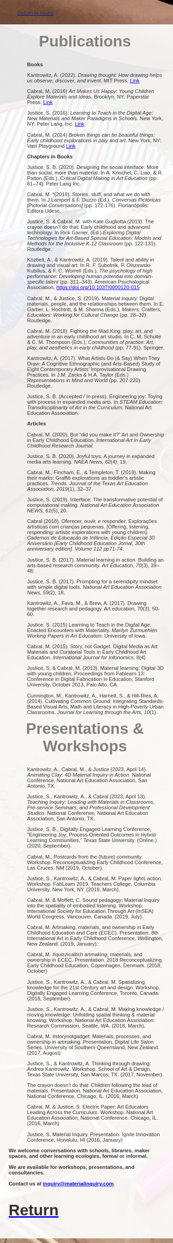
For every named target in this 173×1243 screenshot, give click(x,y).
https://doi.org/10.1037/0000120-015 (97, 287)
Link (135, 80)
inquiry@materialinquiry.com (78, 1183)
